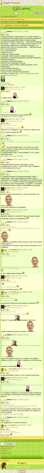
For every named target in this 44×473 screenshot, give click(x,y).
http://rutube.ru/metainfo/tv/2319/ (26, 73)
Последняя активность (9, 16)
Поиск (3, 22)
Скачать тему (6, 448)
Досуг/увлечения (13, 19)
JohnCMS (23, 472)
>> (7, 28)
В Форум (4, 451)
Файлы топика (12, 22)
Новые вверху (6, 453)
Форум (3, 19)
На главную (5, 460)
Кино (23, 19)
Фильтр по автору (7, 446)
